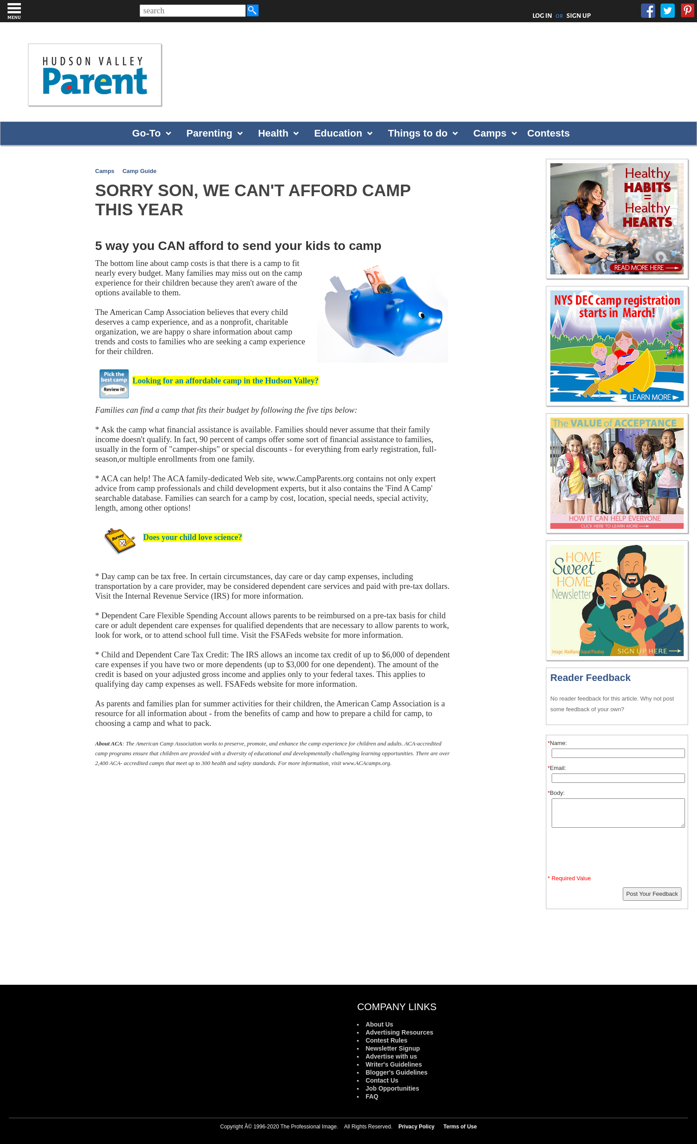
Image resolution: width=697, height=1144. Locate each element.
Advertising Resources (399, 1032)
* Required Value (569, 878)
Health (273, 133)
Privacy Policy (416, 1127)
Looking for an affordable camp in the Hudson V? (225, 380)
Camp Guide (139, 171)
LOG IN (543, 15)
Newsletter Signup (392, 1048)
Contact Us (381, 1080)
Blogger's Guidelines (396, 1072)
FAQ (371, 1096)
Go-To (146, 133)
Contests (548, 133)
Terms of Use (460, 1127)
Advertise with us (391, 1056)
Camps (490, 133)
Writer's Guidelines (393, 1064)
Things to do (418, 133)
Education (338, 133)
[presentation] (618, 853)
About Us (379, 1024)
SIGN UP (578, 15)
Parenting (209, 133)
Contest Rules (386, 1040)
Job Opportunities (392, 1088)
